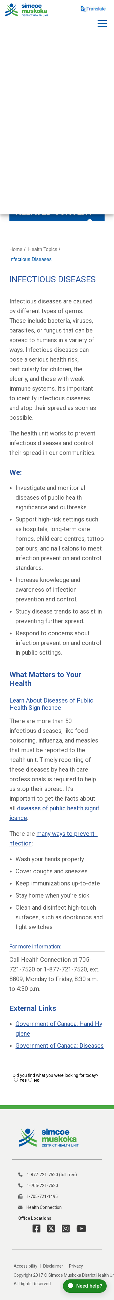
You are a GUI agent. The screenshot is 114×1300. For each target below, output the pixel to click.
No (37, 1080)
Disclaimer (53, 1266)
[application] (87, 1286)
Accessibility (25, 1266)
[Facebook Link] (36, 1228)
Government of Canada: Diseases (60, 1045)
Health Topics (42, 249)
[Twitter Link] (49, 1228)
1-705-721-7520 (42, 1185)
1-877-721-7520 (42, 1174)
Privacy (76, 1266)
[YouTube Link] (79, 1228)
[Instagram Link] (63, 1228)
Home (15, 249)
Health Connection (44, 1207)
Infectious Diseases (30, 259)
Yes (23, 1080)
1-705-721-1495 (42, 1196)
